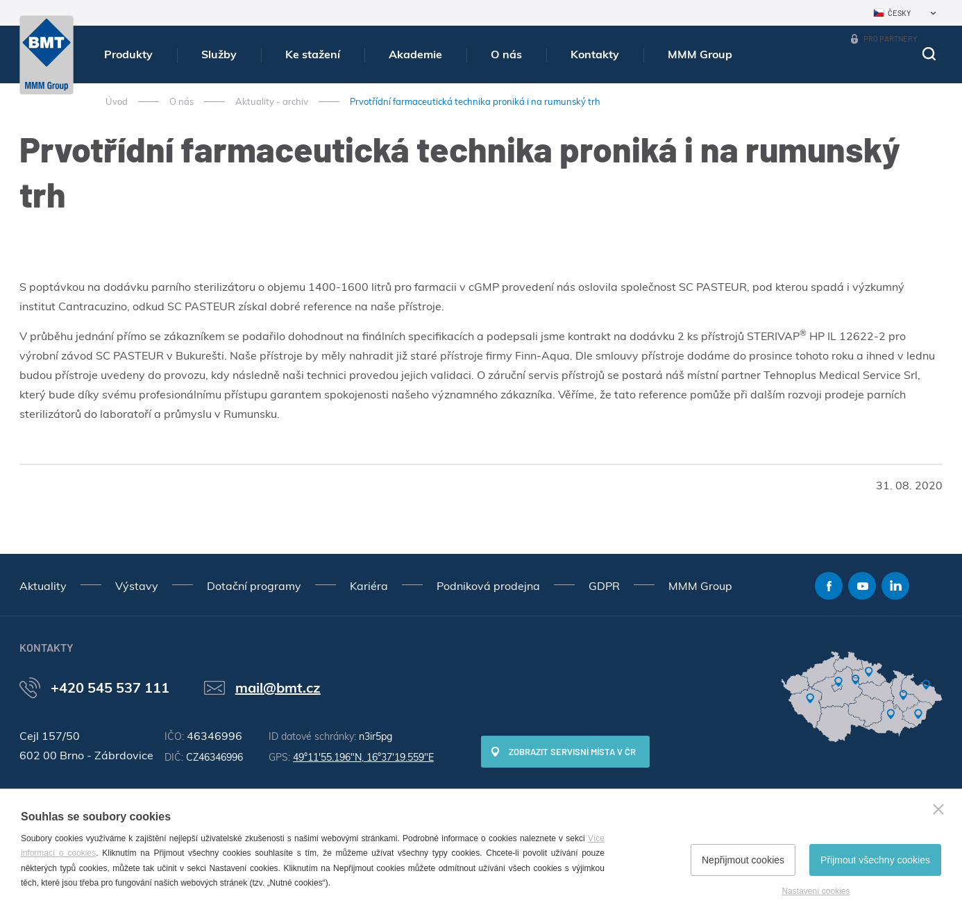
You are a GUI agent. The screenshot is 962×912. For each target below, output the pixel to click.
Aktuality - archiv (271, 101)
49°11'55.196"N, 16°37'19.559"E (363, 757)
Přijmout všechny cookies (875, 859)
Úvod (117, 101)
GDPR (604, 586)
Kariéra (369, 586)
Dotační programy (254, 586)
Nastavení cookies (816, 891)
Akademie (415, 54)
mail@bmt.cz (278, 687)
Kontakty (595, 54)
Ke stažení (312, 54)
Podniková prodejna (488, 586)
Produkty (128, 54)
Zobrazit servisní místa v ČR (572, 751)
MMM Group (700, 54)
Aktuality (43, 586)
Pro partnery (890, 38)
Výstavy (136, 586)
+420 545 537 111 (110, 687)
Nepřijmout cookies (743, 859)
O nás (506, 54)
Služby (219, 54)
